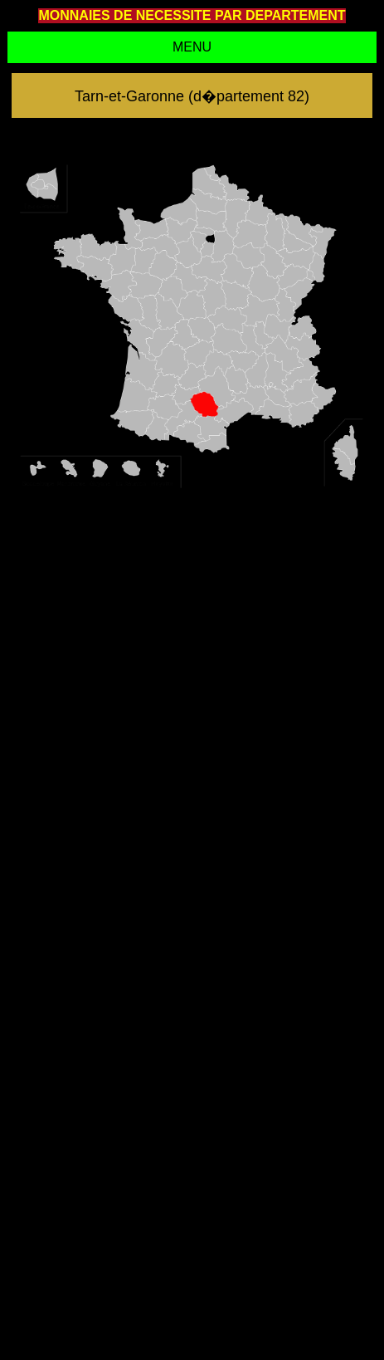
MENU (192, 47)
